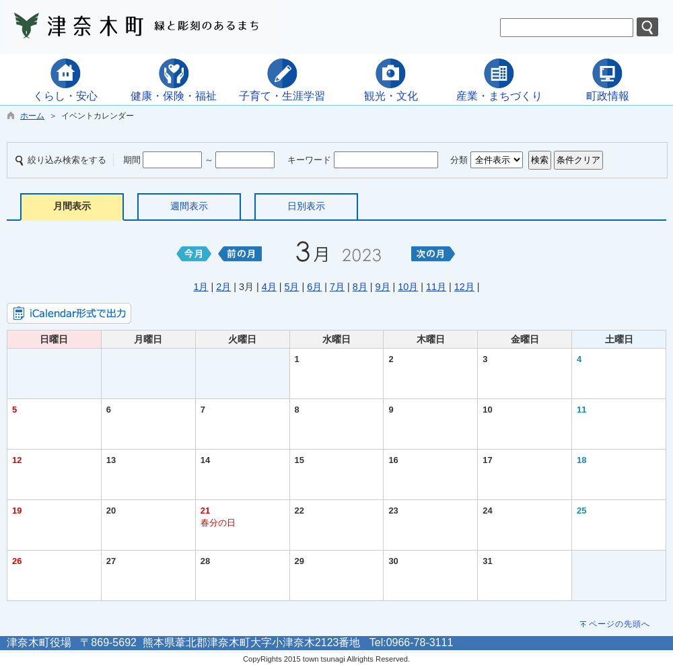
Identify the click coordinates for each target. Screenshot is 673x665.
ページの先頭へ (619, 624)
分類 (459, 160)
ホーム (32, 115)
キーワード (309, 160)
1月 (200, 286)
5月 (291, 286)
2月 (223, 286)
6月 (314, 286)
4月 (269, 286)
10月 (408, 286)
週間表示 (189, 206)
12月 (464, 286)
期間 (132, 160)
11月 (436, 286)
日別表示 (306, 206)
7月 (337, 286)
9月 (383, 286)
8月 (360, 286)
